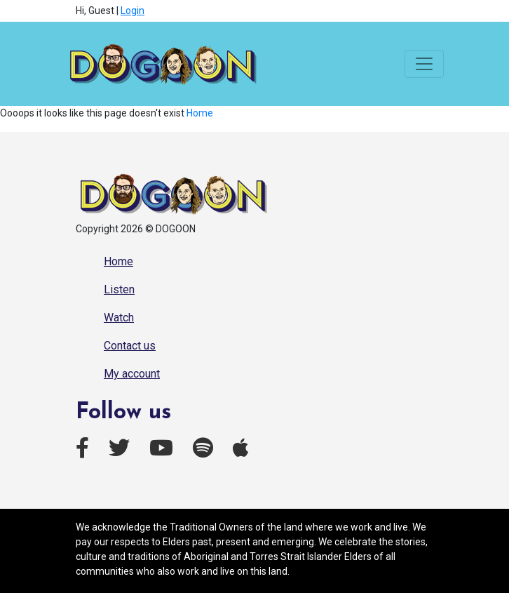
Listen (119, 289)
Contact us (130, 345)
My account (132, 373)
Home (199, 113)
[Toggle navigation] (424, 64)
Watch (119, 317)
